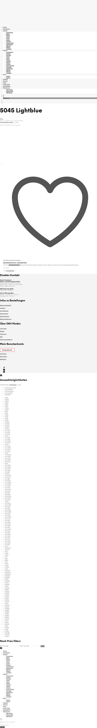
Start (1, 120)
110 (7, 607)
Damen (5, 30)
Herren (5, 50)
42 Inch (8, 517)
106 (7, 608)
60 (7, 619)
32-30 (7, 437)
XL (7, 631)
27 (7, 596)
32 (6, 436)
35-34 (7, 468)
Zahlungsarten (4, 313)
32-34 (7, 441)
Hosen (8, 37)
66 (6, 555)
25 (7, 593)
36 (7, 474)
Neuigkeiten (6, 86)
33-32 (8, 448)
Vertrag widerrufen (7, 350)
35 (6, 463)
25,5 (7, 422)
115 (6, 404)
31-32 (7, 432)
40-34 (7, 513)
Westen (8, 47)
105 (7, 401)
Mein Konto (6, 88)
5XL (7, 550)
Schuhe (8, 64)
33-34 (7, 449)
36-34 (8, 484)
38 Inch (8, 489)
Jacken (8, 40)
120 (7, 408)
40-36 (7, 515)
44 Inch (8, 529)
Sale (4, 74)
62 (6, 621)
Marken (5, 79)
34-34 (8, 460)
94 (7, 622)
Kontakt (2, 331)
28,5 (7, 427)
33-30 (7, 446)
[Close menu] (1, 375)
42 (7, 581)
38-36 (7, 500)
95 (6, 565)
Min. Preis (3, 646)
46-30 (7, 541)
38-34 (8, 498)
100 (7, 399)
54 (7, 614)
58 (7, 617)
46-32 (7, 543)
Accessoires (9, 32)
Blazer (8, 34)
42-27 (7, 519)
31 (6, 603)
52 (7, 612)
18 (6, 411)
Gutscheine (6, 29)
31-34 (7, 434)
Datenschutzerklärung (6, 339)
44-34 (7, 538)
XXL (7, 633)
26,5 (7, 423)
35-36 (7, 470)
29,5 (7, 429)
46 (7, 588)
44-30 (7, 534)
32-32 (7, 439)
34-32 (8, 458)
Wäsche (8, 46)
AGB (1, 337)
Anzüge (8, 53)
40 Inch (8, 505)
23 (6, 420)
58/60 (8, 548)
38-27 (7, 491)
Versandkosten (10, 270)
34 (6, 453)
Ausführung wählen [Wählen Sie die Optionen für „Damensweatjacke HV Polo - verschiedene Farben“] (14, 265)
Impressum (3, 334)
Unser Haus (6, 84)
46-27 (7, 539)
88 (6, 560)
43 (7, 583)
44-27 (7, 531)
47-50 (7, 544)
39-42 (7, 503)
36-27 (7, 477)
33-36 (7, 451)
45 (6, 586)
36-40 (7, 487)
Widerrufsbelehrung (5, 319)
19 (6, 413)
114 (6, 403)
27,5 (7, 425)
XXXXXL (8, 574)
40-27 (7, 506)
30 (7, 602)
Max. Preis (23, 646)
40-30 (8, 510)
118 (6, 406)
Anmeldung (3, 353)
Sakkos (8, 62)
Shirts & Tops (10, 43)
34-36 (7, 461)
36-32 (8, 482)
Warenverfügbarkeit (5, 305)
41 (6, 579)
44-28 (7, 532)
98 (7, 624)
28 (7, 598)
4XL (7, 636)
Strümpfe (8, 67)
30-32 (7, 430)
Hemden (8, 55)
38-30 (8, 494)
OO (7, 567)
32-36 (7, 442)
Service (5, 81)
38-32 (8, 496)
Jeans (7, 38)
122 (6, 410)
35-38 (7, 472)
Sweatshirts (9, 44)
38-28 (7, 493)
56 (7, 615)
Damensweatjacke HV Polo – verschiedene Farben (15, 262)
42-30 (7, 522)
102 (7, 605)
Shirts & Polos (10, 65)
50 (7, 610)
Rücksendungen (4, 316)
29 (7, 600)
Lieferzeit (2, 308)
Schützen (8, 49)
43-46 (7, 527)
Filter (42, 646)
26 (7, 595)
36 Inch (8, 475)
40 (7, 577)
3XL (7, 634)
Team (4, 82)
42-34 (7, 525)
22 (6, 418)
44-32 (7, 536)
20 (6, 415)
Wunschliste (9, 91)
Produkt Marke (4, 385)
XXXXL (7, 572)
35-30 (7, 465)
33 (6, 444)
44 (7, 584)
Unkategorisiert (10, 388)
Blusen (8, 35)
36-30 (8, 481)
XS (6, 569)
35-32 (8, 467)
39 (6, 501)
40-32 (8, 512)
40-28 (7, 508)
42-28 (7, 520)
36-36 (7, 486)
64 (6, 553)
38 (7, 576)
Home (5, 27)
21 (6, 417)
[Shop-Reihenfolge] (9, 122)
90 (6, 564)
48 (7, 589)
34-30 (7, 456)
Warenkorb (9, 92)
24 (7, 591)
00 (6, 398)
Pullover (8, 41)
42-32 (8, 524)
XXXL (7, 570)
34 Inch (8, 455)
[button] (3, 95)
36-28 (7, 479)
